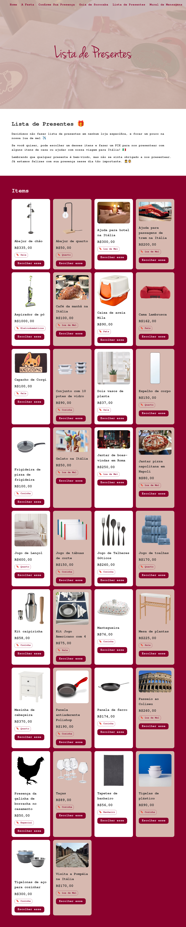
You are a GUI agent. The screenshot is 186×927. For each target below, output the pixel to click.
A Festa (27, 5)
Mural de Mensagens (166, 5)
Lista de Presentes (129, 5)
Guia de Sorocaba (93, 5)
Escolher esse (29, 263)
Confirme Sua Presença (57, 5)
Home (13, 5)
